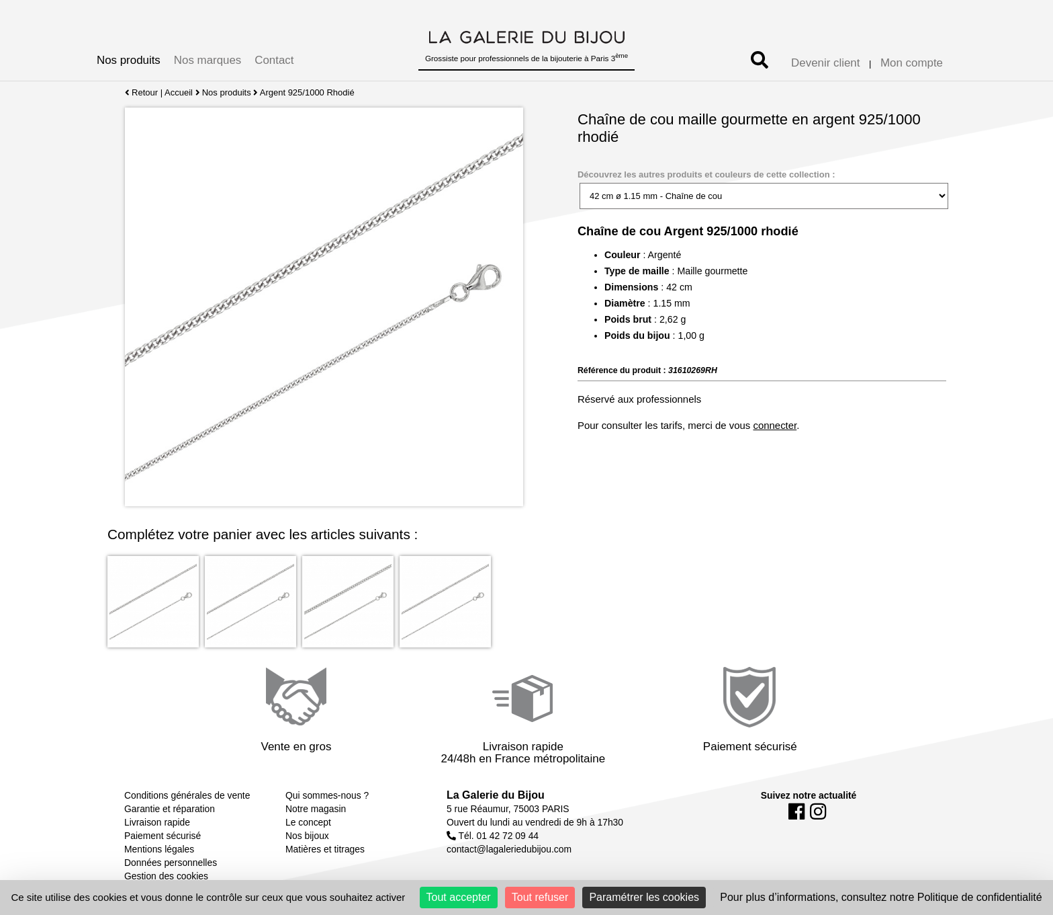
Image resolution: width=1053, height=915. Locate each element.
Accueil (179, 92)
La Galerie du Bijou (496, 795)
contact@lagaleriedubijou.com (509, 849)
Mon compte (911, 62)
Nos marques (207, 60)
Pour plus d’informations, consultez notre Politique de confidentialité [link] (881, 897)
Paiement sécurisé (162, 835)
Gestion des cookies (166, 876)
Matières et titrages (325, 849)
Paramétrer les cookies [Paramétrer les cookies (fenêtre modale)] (644, 897)
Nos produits (129, 60)
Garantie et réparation (169, 808)
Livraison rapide (157, 822)
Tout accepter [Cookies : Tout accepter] (458, 897)
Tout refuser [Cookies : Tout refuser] (540, 897)
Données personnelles (170, 862)
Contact (274, 60)
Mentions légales (159, 849)
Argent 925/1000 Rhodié (307, 92)
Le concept (308, 822)
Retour (141, 92)
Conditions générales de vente (187, 795)
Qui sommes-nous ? (327, 795)
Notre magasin (315, 808)
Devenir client (825, 62)
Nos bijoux (307, 835)
